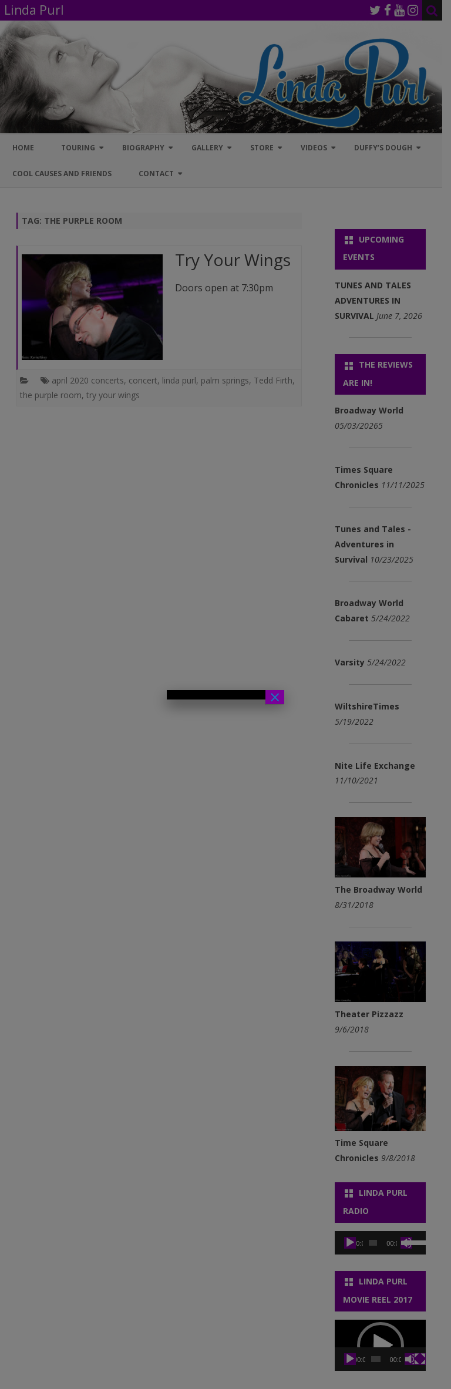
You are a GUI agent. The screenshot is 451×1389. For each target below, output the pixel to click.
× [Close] (275, 697)
